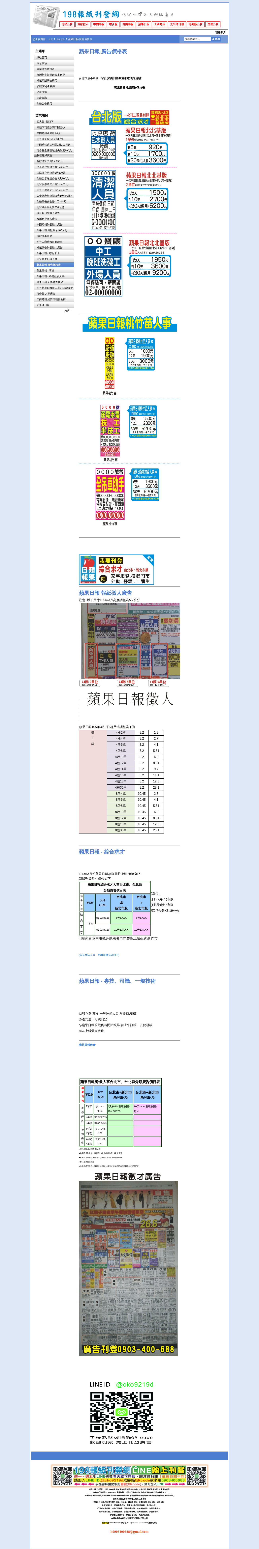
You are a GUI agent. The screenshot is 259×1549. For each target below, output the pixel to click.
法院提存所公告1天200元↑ (52, 172)
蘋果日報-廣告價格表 (49, 264)
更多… (68, 310)
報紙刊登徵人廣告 (47, 218)
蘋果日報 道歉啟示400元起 (52, 230)
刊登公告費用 (44, 103)
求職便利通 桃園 (46, 86)
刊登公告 (67, 24)
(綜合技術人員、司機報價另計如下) (99, 955)
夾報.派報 (42, 92)
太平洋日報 (177, 24)
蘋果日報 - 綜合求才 (48, 253)
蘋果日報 (143, 24)
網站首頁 (42, 57)
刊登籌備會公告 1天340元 (51, 201)
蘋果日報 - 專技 (45, 270)
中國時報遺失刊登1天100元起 (54, 144)
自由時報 (127, 24)
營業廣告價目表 (46, 69)
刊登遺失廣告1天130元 (50, 138)
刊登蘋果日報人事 (47, 259)
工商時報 (159, 24)
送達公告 (212, 24)
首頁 (51, 39)
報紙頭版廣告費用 (47, 80)
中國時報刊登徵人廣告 (49, 224)
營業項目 (61, 39)
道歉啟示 (82, 24)
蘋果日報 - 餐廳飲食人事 (51, 276)
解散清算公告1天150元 (50, 161)
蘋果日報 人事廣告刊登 (50, 282)
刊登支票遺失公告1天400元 (52, 189)
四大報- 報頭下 (45, 121)
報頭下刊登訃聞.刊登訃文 (51, 127)
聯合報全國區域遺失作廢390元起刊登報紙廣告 (53, 153)
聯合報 (113, 24)
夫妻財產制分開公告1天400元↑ (54, 195)
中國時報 (98, 24)
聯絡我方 (220, 32)
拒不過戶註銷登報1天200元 (52, 166)
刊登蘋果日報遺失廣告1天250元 (55, 287)
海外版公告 (196, 24)
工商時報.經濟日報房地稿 (51, 299)
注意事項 (42, 63)
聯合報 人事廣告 (46, 293)
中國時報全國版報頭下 (49, 133)
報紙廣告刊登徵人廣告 (49, 247)
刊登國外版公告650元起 (50, 207)
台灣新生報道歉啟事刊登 (51, 74)
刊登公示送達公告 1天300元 (53, 178)
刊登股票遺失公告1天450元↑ (53, 184)
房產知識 (42, 97)
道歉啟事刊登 (44, 236)
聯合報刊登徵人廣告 (48, 212)
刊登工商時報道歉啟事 (49, 241)
